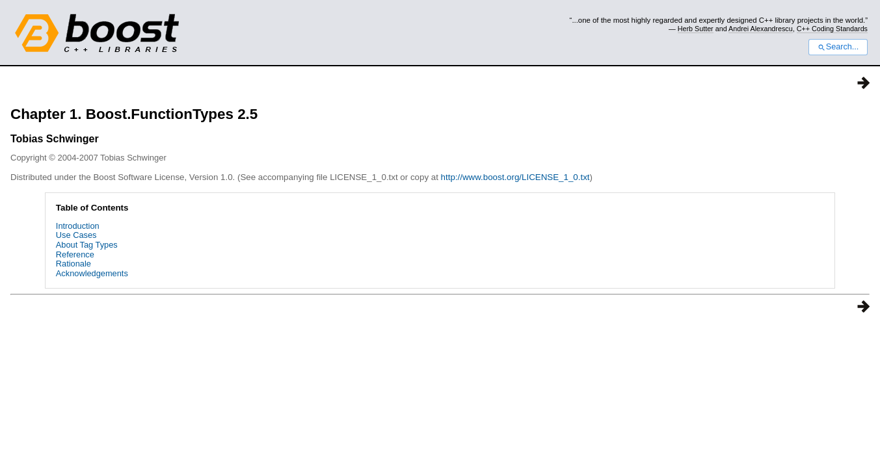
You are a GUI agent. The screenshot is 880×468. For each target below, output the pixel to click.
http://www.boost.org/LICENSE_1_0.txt (515, 177)
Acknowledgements (92, 273)
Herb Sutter (695, 28)
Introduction (78, 226)
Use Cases (76, 235)
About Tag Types (87, 245)
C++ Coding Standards (832, 28)
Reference (75, 254)
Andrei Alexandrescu (760, 28)
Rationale (73, 263)
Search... (838, 46)
